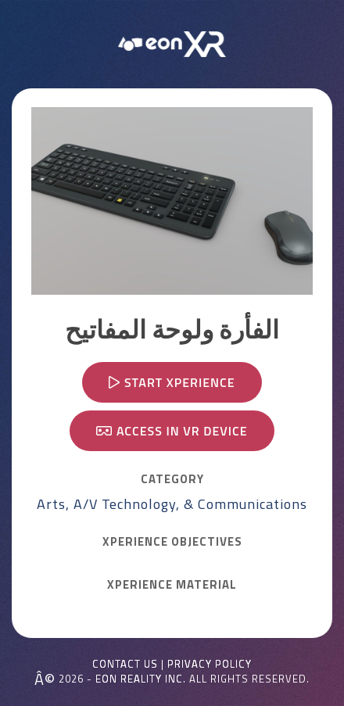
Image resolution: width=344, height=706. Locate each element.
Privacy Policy (209, 664)
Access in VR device (171, 430)
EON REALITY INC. (140, 678)
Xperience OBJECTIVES (172, 541)
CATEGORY (172, 479)
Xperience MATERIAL (172, 584)
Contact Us (125, 664)
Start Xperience (172, 382)
